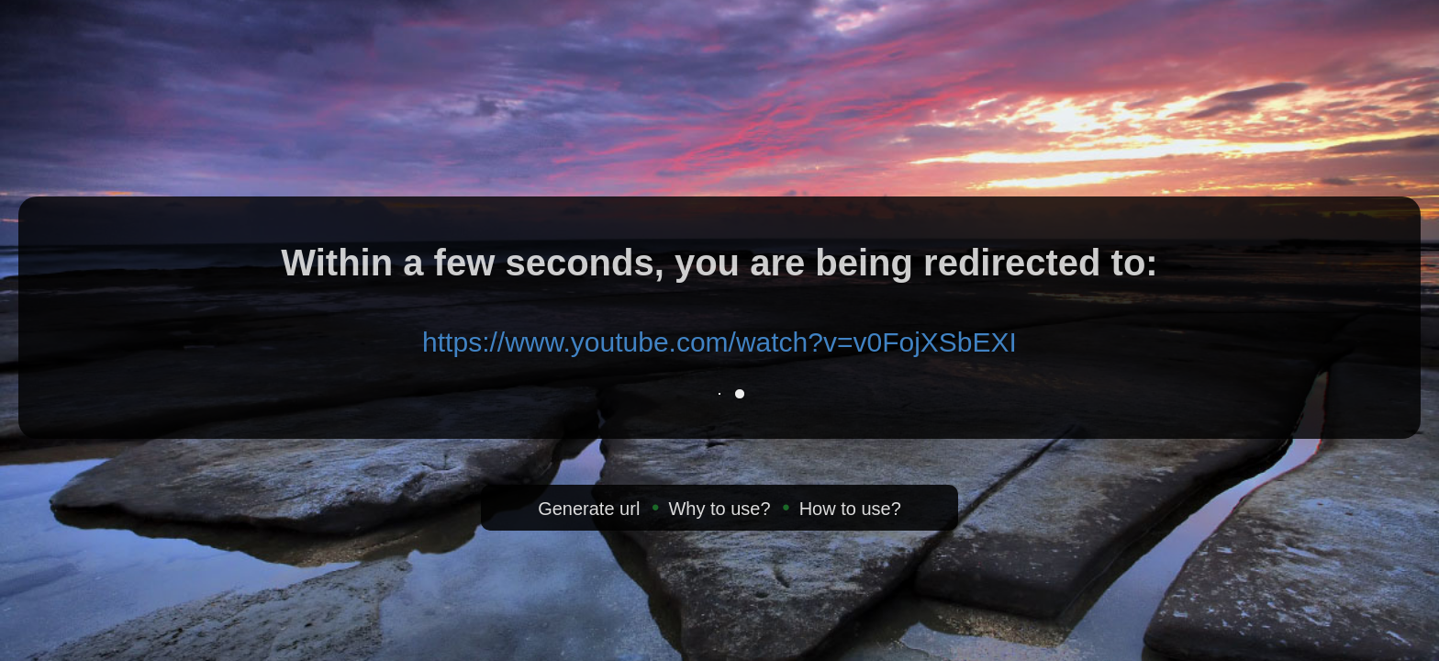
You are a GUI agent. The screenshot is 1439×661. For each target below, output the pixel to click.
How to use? (850, 509)
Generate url (589, 509)
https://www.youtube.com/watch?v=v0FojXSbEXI (719, 342)
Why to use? (719, 509)
